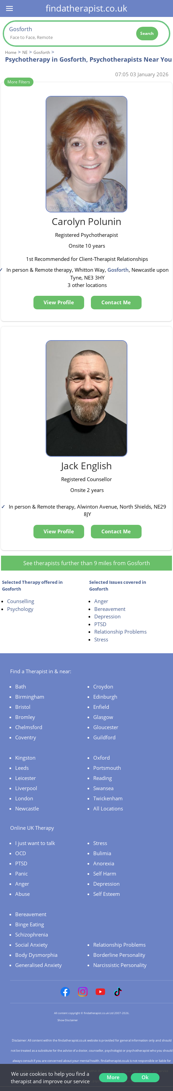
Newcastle (27, 808)
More (113, 1077)
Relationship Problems (120, 631)
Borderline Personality (119, 954)
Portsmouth (107, 767)
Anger (101, 601)
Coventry (25, 737)
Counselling (20, 601)
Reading (102, 778)
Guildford (104, 737)
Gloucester (105, 727)
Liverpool (26, 788)
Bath (20, 686)
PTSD (100, 624)
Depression (107, 616)
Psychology (20, 608)
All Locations (108, 808)
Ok (145, 1077)
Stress (101, 639)
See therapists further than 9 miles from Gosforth (86, 563)
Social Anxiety (31, 944)
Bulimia (102, 853)
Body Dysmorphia (36, 954)
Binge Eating (29, 924)
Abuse (22, 893)
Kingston (25, 757)
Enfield (101, 706)
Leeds (22, 767)
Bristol (22, 706)
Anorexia (103, 863)
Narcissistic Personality (120, 965)
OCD (20, 853)
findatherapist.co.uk (86, 8)
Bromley (25, 717)
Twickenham (108, 798)
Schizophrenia (31, 934)
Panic (21, 873)
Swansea (103, 788)
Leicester (25, 778)
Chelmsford (28, 727)
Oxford (101, 757)
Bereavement (109, 608)
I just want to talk (35, 843)
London (24, 798)
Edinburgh (105, 696)
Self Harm (104, 873)
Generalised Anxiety (38, 965)
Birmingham (29, 696)
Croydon (103, 686)
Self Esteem (106, 893)
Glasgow (103, 717)
